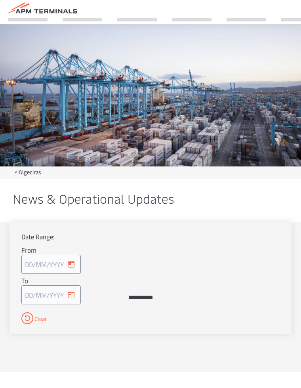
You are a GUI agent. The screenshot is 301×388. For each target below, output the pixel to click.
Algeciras (30, 172)
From (28, 250)
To (24, 280)
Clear (34, 318)
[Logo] (42, 7)
